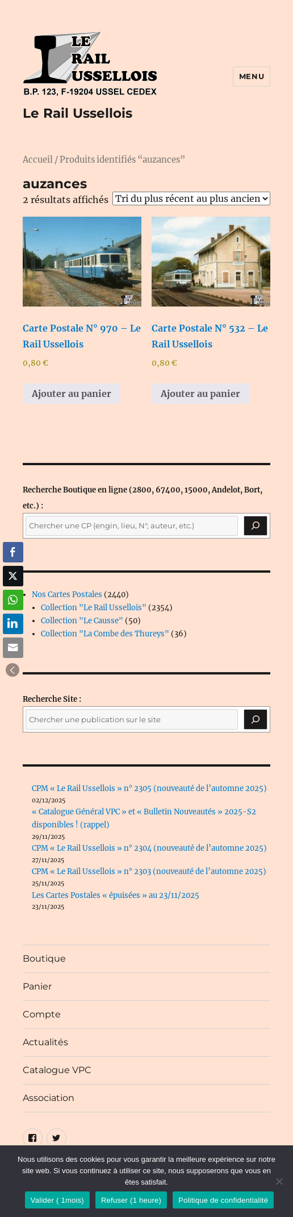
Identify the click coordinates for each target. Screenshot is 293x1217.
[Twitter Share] (13, 576)
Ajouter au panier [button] (71, 393)
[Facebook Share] (13, 552)
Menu (251, 76)
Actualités (45, 1042)
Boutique (44, 958)
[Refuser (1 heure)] (278, 1181)
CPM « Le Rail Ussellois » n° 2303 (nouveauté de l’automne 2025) (149, 871)
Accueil (38, 160)
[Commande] (191, 198)
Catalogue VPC (57, 1070)
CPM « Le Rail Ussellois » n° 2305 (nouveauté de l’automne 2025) (149, 788)
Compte (42, 1014)
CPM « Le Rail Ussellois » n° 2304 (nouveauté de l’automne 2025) (149, 848)
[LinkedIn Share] (13, 624)
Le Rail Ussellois (77, 113)
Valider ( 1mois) (57, 1200)
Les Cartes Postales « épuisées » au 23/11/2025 (115, 895)
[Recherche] (255, 526)
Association (48, 1097)
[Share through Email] (13, 648)
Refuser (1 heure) (131, 1200)
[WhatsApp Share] (13, 600)
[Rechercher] (255, 719)
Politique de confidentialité (223, 1200)
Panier (37, 986)
